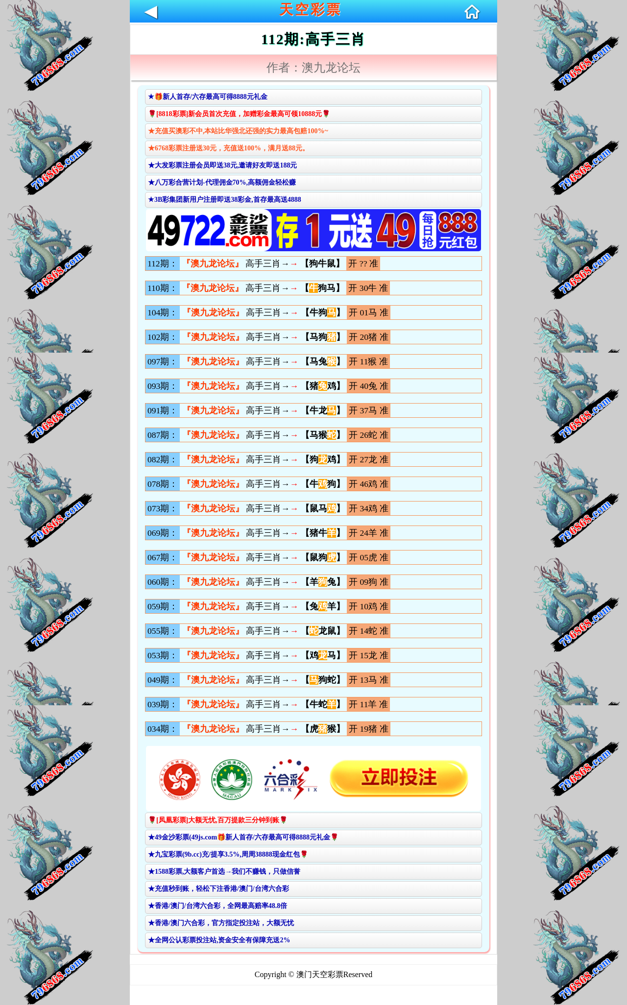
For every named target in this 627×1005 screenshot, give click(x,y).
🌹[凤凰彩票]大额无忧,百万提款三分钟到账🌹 (218, 820)
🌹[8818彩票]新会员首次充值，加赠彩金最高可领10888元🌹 (239, 114)
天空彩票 (310, 9)
